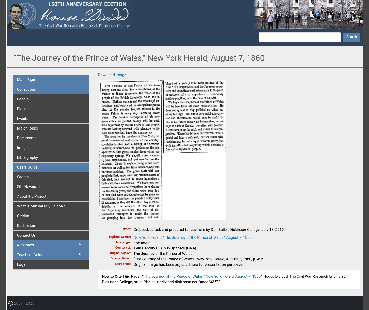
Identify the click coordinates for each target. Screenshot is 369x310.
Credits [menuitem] (23, 216)
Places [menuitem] (23, 109)
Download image (112, 75)
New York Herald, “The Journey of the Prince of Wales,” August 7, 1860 (193, 237)
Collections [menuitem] (26, 89)
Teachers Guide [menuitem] (49, 256)
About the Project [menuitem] (31, 196)
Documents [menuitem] (27, 138)
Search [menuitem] (23, 177)
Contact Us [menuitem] (26, 235)
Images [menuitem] (23, 148)
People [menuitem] (23, 99)
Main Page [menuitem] (26, 79)
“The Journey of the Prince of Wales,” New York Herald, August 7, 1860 (202, 276)
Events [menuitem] (22, 118)
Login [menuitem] (21, 264)
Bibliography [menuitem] (27, 157)
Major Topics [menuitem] (28, 128)
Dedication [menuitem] (26, 225)
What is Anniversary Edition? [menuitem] (41, 206)
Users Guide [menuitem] (27, 167)
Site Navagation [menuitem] (30, 186)
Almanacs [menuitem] (49, 246)
